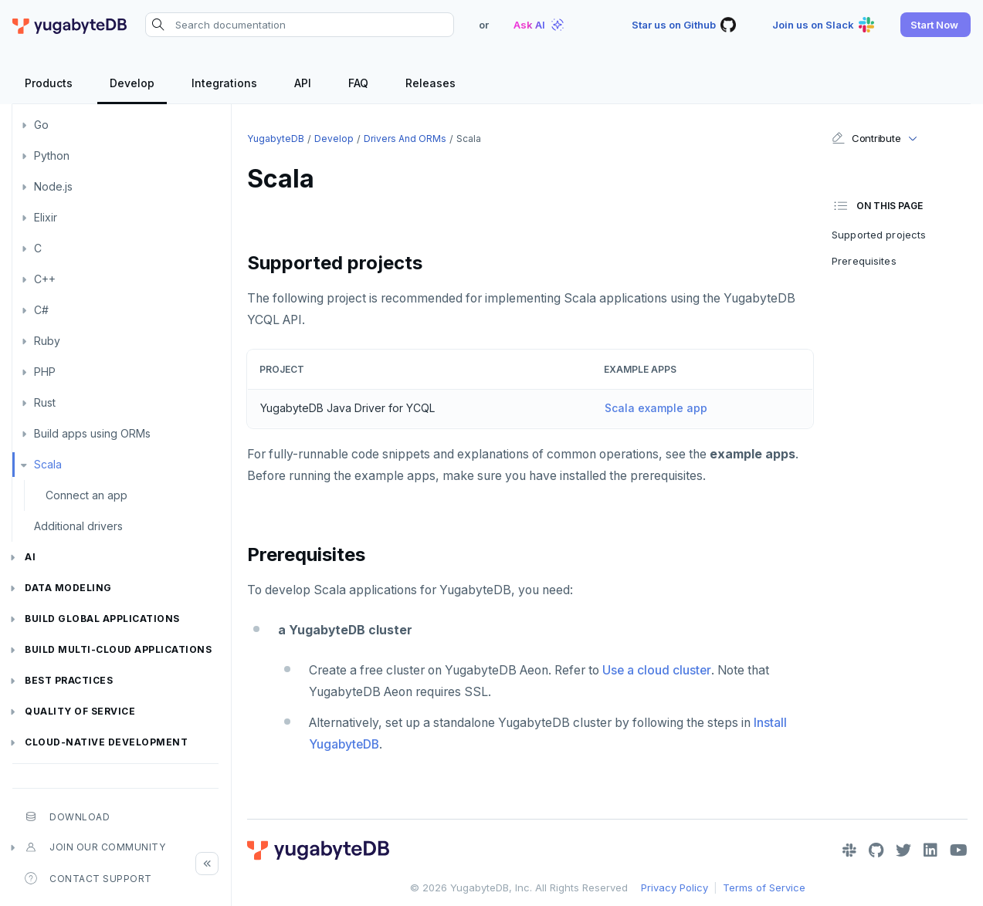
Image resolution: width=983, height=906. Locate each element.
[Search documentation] (299, 24)
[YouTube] (959, 850)
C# (41, 309)
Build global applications (102, 618)
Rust (45, 402)
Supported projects (879, 234)
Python (51, 155)
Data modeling (68, 587)
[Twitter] (903, 850)
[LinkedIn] (930, 850)
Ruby (47, 340)
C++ (45, 279)
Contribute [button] (866, 138)
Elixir (45, 217)
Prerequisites (864, 261)
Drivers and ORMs (405, 138)
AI (30, 557)
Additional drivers (78, 525)
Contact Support (88, 878)
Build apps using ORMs (92, 433)
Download (67, 816)
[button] (935, 24)
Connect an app (86, 495)
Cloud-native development (106, 742)
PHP (45, 371)
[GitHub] (876, 850)
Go (41, 124)
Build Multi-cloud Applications (118, 649)
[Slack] (849, 850)
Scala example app (656, 407)
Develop (334, 138)
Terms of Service (764, 887)
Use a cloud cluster (656, 670)
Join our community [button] (95, 847)
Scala (48, 464)
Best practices (69, 680)
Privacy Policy (674, 887)
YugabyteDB (275, 138)
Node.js (53, 186)
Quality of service (80, 711)
